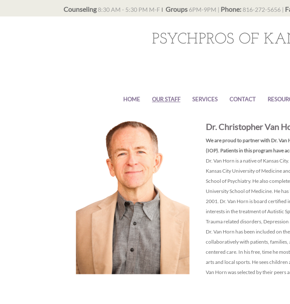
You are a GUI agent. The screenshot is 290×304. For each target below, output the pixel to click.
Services (205, 99)
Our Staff (166, 99)
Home (131, 99)
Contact (242, 99)
